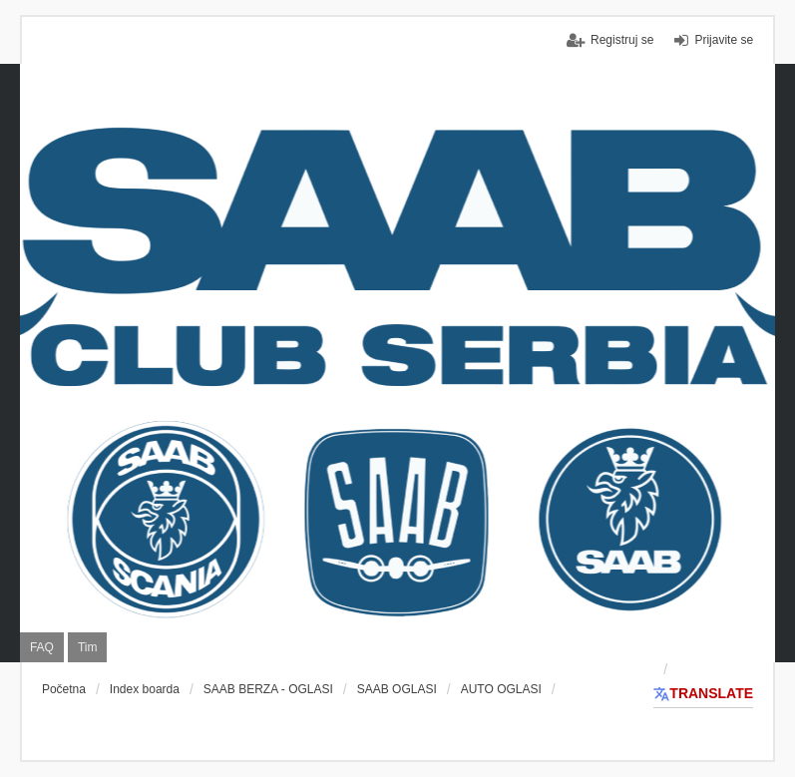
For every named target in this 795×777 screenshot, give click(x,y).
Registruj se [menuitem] (622, 40)
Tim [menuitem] (88, 647)
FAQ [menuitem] (42, 647)
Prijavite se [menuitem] (723, 40)
